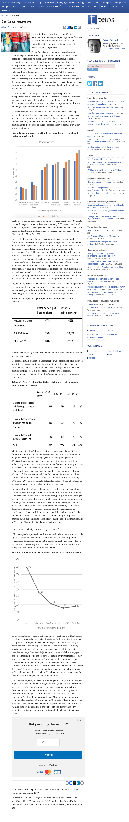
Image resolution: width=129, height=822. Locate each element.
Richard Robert (117, 178)
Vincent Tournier (111, 149)
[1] (40, 72)
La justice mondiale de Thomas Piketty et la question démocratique (105, 87)
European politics (9, 6)
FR (125, 2)
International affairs (56, 6)
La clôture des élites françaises (100, 97)
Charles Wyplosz (117, 167)
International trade (76, 6)
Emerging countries (66, 2)
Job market (93, 6)
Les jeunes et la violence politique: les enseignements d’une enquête (103, 107)
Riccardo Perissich (105, 274)
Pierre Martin (109, 248)
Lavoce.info (93, 335)
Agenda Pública (114, 335)
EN (120, 2)
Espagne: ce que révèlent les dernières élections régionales (103, 247)
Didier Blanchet (109, 175)
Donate (48, 754)
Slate (110, 339)
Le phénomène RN (95, 143)
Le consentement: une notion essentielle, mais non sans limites (104, 148)
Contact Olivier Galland (116, 49)
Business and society (11, 2)
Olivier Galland (8, 27)
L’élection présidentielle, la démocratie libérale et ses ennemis (103, 264)
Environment (94, 2)
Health (41, 6)
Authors (91, 315)
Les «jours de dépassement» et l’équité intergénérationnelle (103, 173)
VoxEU (91, 339)
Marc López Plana (93, 254)
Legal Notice (113, 319)
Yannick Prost (98, 300)
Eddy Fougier (99, 228)
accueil (5, 15)
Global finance (27, 6)
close (79, 720)
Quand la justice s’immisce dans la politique (105, 252)
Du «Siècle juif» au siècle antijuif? (101, 215)
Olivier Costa (98, 134)
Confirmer (92, 69)
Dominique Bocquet (94, 243)
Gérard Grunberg (113, 266)
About (110, 315)
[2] (23, 106)
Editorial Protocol (95, 322)
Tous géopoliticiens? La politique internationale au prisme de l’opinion (102, 239)
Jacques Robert (100, 157)
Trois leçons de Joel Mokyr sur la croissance (105, 195)
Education (49, 2)
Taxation (6, 10)
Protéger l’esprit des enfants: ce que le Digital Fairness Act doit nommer (103, 202)
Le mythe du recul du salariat (99, 178)
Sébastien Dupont (113, 126)
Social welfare (117, 6)
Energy (81, 2)
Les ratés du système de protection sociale (105, 92)
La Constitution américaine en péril (101, 292)
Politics (104, 6)
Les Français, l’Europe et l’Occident (102, 221)
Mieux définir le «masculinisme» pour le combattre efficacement (103, 125)
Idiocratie (91, 289)
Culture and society (32, 2)
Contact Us (93, 319)
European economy (111, 2)
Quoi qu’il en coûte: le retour (99, 166)
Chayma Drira (120, 203)
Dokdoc (91, 342)
